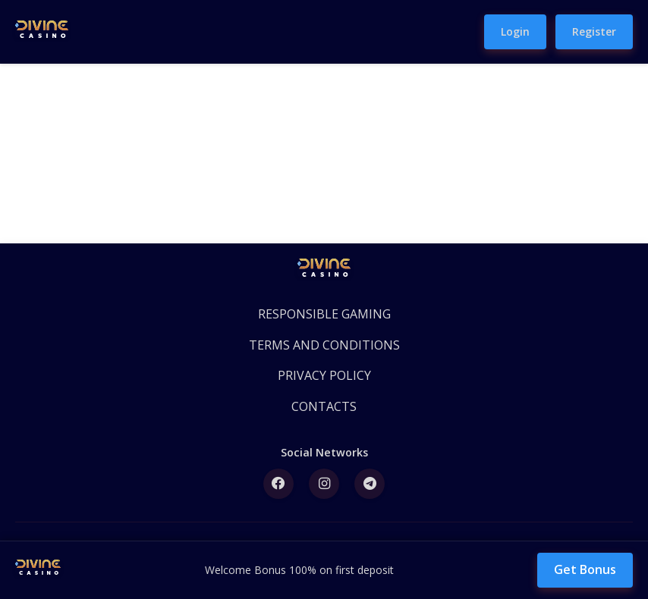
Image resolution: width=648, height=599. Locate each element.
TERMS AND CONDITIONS (324, 345)
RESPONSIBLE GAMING (324, 314)
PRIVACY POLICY (324, 375)
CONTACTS (324, 406)
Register (594, 31)
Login (515, 31)
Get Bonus (585, 569)
